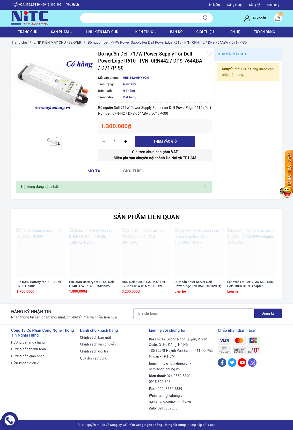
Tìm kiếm (213, 5)
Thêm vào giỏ (165, 141)
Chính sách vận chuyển (98, 344)
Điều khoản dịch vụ (26, 363)
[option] (53, 90)
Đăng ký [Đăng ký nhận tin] (268, 313)
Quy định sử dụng (93, 358)
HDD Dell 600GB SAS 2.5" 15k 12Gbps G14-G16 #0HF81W (143, 284)
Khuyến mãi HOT (232, 54)
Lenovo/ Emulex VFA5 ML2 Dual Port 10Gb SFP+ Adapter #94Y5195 (250, 284)
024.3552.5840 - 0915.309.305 (37, 4)
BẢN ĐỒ (176, 32)
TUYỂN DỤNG (264, 32)
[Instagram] (252, 362)
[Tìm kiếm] (205, 18)
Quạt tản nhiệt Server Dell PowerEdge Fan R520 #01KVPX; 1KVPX (198, 284)
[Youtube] (242, 362)
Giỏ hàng (273, 5)
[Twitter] (232, 362)
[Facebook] (222, 362)
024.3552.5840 (178, 376)
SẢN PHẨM (61, 32)
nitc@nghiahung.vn (174, 363)
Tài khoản (255, 18)
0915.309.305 (159, 382)
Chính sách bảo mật (95, 337)
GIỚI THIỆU (205, 32)
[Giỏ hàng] (278, 18)
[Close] (205, 186)
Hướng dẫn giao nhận (27, 356)
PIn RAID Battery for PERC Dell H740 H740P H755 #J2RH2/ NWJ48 (91, 284)
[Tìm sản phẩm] (139, 18)
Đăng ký (254, 5)
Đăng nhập (234, 5)
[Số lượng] (114, 141)
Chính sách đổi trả (94, 351)
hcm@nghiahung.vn (164, 369)
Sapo (212, 425)
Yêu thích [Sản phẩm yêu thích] (72, 4)
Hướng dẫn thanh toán (28, 349)
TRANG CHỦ (27, 32)
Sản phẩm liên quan (146, 217)
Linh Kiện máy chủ (104, 32)
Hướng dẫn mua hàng (28, 342)
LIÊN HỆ (233, 32)
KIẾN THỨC (145, 32)
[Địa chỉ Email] (194, 313)
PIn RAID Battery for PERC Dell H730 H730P (38, 284)
